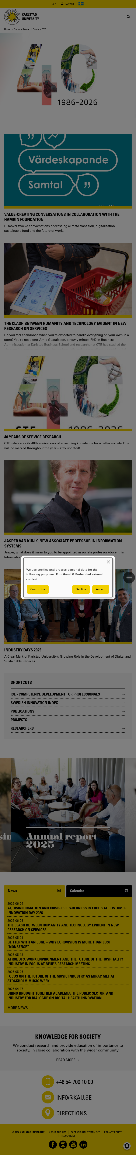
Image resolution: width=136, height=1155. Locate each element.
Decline (81, 589)
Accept (101, 589)
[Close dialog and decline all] (108, 560)
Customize (37, 589)
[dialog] (68, 577)
